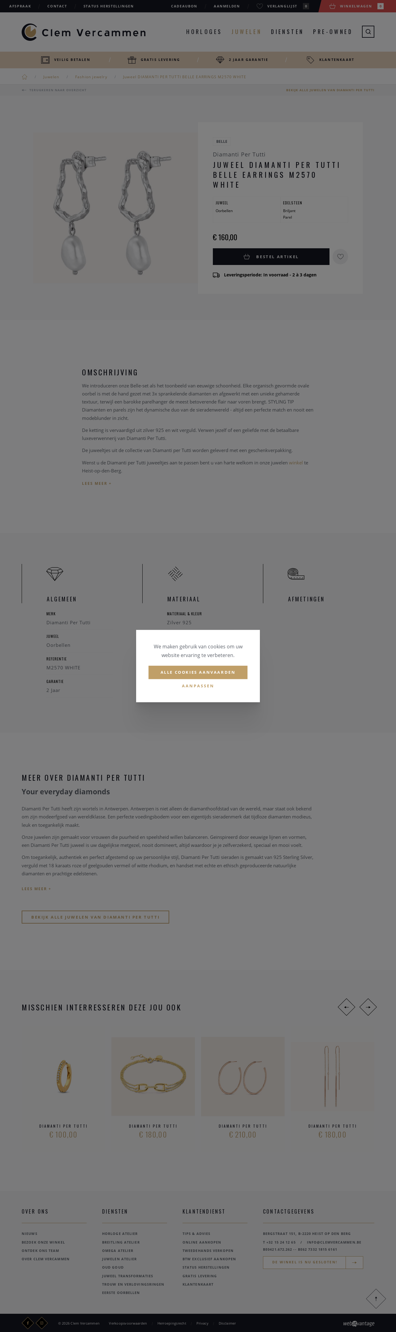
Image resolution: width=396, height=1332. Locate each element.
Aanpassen (198, 686)
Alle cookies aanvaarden (198, 672)
